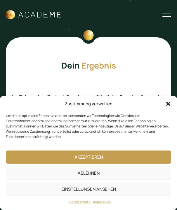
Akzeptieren (88, 157)
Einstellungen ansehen (88, 189)
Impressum (102, 202)
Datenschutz (79, 202)
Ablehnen (89, 173)
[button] (168, 104)
